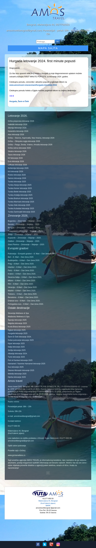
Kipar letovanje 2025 (16, 343)
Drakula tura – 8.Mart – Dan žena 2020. (24, 301)
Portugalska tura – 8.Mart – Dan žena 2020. (26, 304)
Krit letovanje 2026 (15, 171)
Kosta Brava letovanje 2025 (19, 327)
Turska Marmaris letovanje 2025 (21, 202)
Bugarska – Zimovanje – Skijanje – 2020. (24, 221)
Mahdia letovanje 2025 (17, 374)
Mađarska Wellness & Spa (18, 317)
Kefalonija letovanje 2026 (18, 168)
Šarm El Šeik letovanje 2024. (19, 337)
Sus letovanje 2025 (15, 367)
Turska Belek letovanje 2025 (19, 192)
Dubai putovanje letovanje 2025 (21, 340)
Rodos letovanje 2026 (17, 175)
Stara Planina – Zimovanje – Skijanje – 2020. (26, 244)
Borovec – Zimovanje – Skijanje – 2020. (24, 228)
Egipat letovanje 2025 (16, 330)
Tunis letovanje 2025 (16, 357)
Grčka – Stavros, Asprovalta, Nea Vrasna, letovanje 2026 (31, 138)
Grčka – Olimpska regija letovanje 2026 (24, 141)
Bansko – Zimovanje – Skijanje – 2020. (24, 224)
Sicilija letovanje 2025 (16, 350)
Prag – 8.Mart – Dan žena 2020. (21, 264)
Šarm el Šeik (23, 101)
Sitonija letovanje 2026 (17, 128)
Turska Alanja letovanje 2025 (19, 185)
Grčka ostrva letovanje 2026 (19, 148)
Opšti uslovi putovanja (17, 446)
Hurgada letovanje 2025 (17, 333)
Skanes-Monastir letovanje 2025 (21, 370)
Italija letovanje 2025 (16, 347)
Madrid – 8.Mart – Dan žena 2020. (22, 291)
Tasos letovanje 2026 (16, 155)
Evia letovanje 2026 (16, 161)
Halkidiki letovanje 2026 (17, 124)
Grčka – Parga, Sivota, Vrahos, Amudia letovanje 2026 (30, 145)
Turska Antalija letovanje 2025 (20, 195)
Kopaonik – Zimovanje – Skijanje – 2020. (24, 238)
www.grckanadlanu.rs (16, 455)
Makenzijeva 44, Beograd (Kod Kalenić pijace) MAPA (48, 503)
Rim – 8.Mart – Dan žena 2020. (20, 284)
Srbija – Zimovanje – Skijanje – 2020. (23, 234)
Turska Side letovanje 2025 (19, 205)
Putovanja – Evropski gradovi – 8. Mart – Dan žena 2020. (31, 254)
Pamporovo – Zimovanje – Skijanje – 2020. (25, 231)
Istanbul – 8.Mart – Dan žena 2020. (22, 267)
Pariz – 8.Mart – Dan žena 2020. (21, 270)
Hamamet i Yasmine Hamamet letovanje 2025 (26, 364)
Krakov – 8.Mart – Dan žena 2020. (22, 274)
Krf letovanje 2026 (15, 158)
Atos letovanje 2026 (16, 134)
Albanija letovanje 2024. (17, 354)
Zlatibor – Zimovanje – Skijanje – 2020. (24, 241)
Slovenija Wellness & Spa (18, 313)
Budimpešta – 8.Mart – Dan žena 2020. (24, 260)
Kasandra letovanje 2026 (18, 131)
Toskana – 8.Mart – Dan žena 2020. (22, 294)
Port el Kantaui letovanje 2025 (20, 360)
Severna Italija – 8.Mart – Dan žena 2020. (25, 277)
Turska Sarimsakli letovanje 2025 (21, 212)
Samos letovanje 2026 (17, 178)
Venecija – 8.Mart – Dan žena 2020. (22, 287)
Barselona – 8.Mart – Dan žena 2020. (23, 297)
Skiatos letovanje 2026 (17, 151)
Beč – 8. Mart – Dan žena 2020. (21, 257)
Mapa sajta (48, 48)
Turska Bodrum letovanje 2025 (20, 198)
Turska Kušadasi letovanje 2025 (21, 208)
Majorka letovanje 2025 (17, 323)
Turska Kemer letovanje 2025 (20, 188)
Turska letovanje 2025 (17, 182)
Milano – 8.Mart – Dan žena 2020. (22, 280)
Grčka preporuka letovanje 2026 (21, 121)
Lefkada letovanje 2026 (17, 165)
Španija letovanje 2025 (17, 320)
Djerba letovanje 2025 (17, 377)
